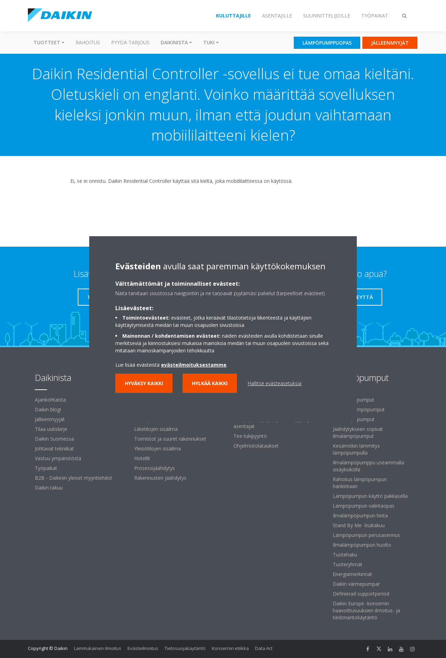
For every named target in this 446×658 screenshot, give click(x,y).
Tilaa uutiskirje (51, 429)
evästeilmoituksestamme (193, 364)
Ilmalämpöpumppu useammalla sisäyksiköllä (368, 466)
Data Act (263, 648)
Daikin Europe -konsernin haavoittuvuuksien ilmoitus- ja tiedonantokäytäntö (366, 610)
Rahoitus (88, 42)
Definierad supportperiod (361, 593)
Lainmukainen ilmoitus (97, 648)
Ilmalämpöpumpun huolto (362, 544)
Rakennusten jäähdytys (160, 477)
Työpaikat (46, 468)
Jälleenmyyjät (50, 419)
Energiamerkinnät (352, 574)
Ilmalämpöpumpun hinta (360, 515)
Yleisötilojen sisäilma (157, 448)
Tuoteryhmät (347, 564)
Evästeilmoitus (143, 648)
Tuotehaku (345, 554)
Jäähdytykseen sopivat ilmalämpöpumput (358, 432)
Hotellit (142, 458)
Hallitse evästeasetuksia (274, 383)
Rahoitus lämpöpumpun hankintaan (360, 482)
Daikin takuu (49, 487)
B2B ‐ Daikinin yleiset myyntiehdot (73, 477)
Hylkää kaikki (210, 383)
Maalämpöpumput (354, 419)
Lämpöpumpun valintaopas (363, 505)
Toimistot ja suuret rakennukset (170, 438)
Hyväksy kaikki (144, 383)
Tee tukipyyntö (250, 436)
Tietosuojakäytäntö (185, 648)
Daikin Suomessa (54, 438)
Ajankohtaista (50, 399)
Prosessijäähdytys (154, 468)
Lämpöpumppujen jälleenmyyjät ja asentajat (272, 422)
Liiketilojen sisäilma (156, 429)
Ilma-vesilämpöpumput (359, 409)
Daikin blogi (48, 409)
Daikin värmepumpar (356, 584)
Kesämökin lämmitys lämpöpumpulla (356, 449)
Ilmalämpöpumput (353, 399)
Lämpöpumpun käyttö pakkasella (370, 496)
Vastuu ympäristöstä (58, 458)
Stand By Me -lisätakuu (359, 525)
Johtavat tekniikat (54, 448)
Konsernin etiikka (230, 648)
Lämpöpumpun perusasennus (366, 535)
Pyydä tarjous (130, 42)
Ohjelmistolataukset (256, 445)
